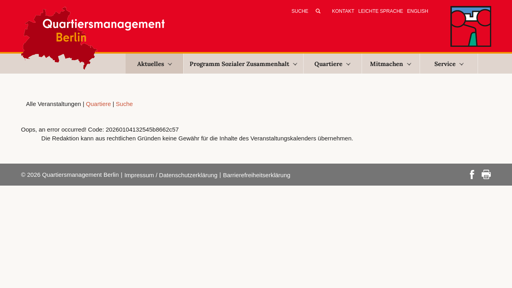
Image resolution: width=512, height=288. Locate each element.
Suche (124, 103)
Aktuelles (154, 64)
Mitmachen (390, 64)
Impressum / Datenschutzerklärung (171, 175)
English (417, 11)
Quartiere (332, 64)
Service (449, 64)
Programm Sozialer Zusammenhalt (243, 64)
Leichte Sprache (380, 11)
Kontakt (343, 11)
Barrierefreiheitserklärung (256, 175)
